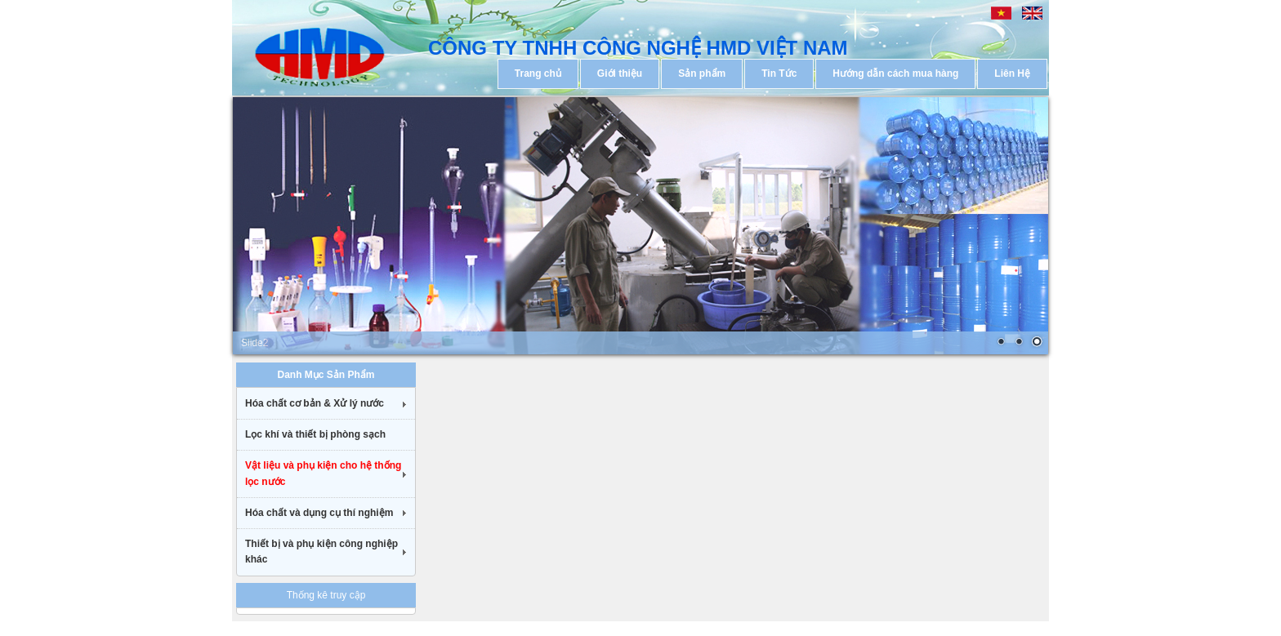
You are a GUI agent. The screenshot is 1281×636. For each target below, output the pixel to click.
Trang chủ (538, 73)
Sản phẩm (701, 73)
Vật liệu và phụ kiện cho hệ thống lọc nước (323, 473)
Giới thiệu (619, 73)
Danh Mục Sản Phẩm (325, 374)
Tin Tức (779, 73)
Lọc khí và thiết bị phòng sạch (315, 434)
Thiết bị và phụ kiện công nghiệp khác (321, 551)
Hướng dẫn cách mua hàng (895, 73)
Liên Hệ (1012, 73)
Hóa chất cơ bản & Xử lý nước (314, 403)
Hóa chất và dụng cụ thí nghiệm (319, 512)
